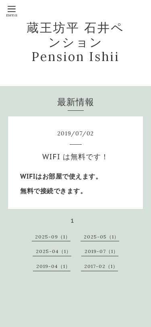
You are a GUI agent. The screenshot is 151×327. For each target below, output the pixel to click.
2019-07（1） (101, 251)
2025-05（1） (101, 237)
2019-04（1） (53, 266)
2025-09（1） (52, 237)
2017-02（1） (101, 266)
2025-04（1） (53, 251)
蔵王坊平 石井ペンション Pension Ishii (75, 42)
